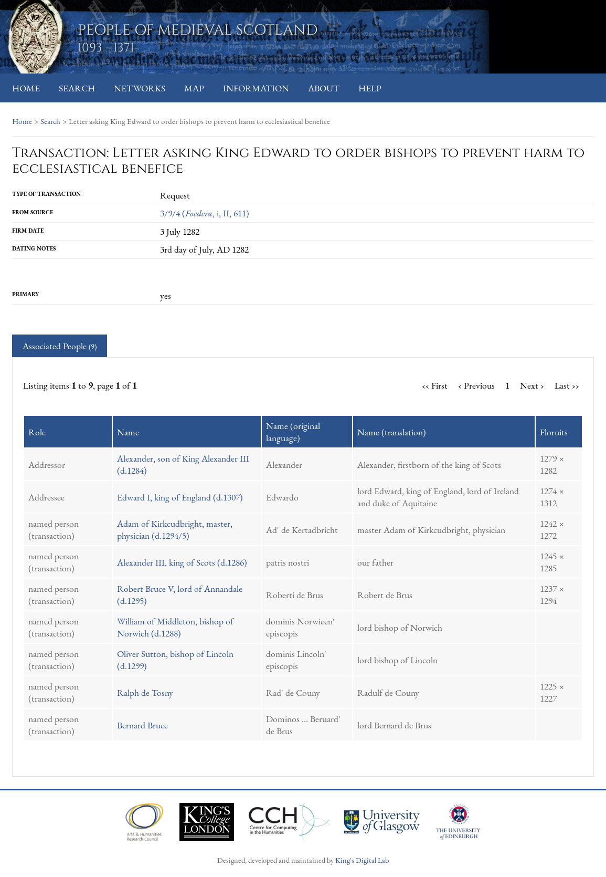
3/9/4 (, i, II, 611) (204, 213)
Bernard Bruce (142, 725)
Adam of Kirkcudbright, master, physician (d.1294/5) (174, 529)
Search (77, 88)
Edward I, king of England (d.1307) (180, 497)
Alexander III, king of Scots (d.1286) (182, 562)
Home (26, 88)
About (323, 88)
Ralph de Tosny (145, 692)
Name (128, 432)
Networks (139, 88)
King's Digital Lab (362, 860)
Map (194, 88)
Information (256, 88)
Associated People (60, 346)
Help (369, 88)
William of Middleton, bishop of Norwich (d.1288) (175, 627)
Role (37, 432)
